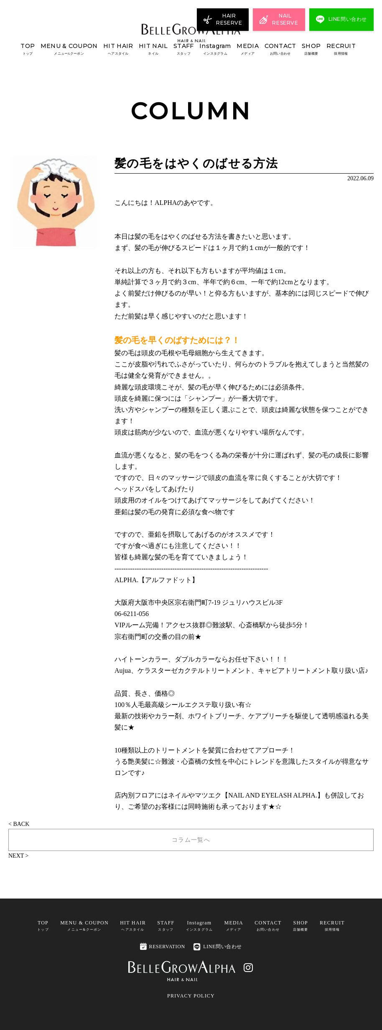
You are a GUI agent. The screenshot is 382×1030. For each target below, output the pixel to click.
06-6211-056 (132, 613)
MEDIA (247, 49)
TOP (27, 49)
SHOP (311, 49)
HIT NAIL (153, 49)
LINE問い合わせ (218, 947)
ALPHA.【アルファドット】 (157, 579)
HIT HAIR (118, 49)
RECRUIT (341, 49)
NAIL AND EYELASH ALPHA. (272, 795)
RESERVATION (162, 945)
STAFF (183, 49)
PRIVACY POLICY (191, 995)
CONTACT (280, 49)
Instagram (215, 49)
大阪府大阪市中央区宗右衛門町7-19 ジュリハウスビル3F (199, 602)
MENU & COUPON (69, 49)
